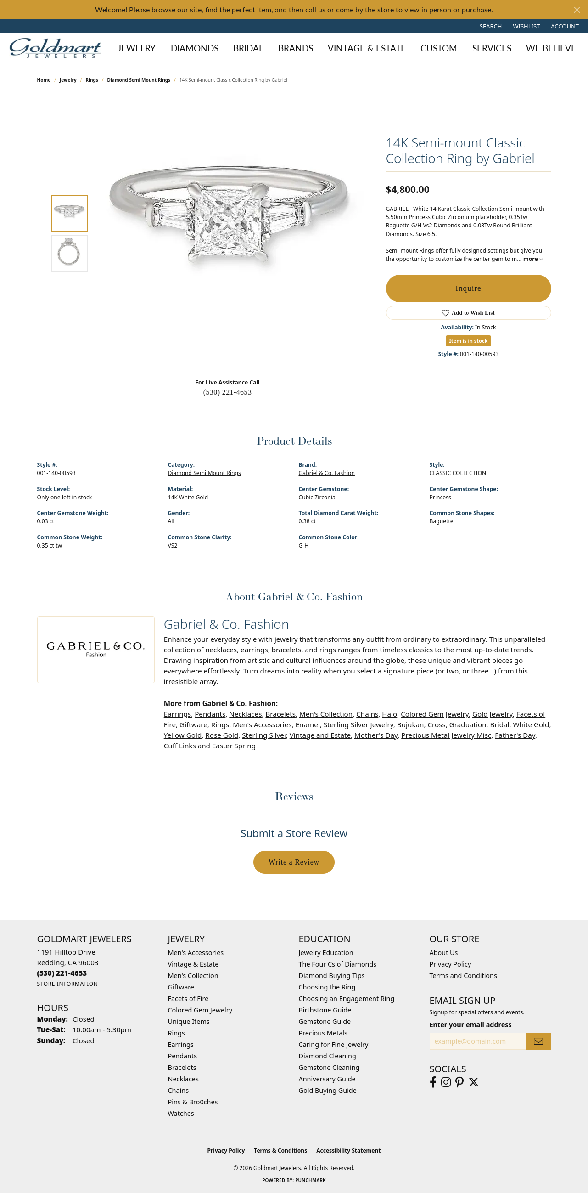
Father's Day (515, 735)
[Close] (576, 10)
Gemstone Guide (325, 1021)
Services (491, 48)
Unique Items (189, 1021)
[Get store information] (67, 984)
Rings (91, 80)
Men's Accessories (262, 724)
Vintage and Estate (320, 735)
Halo (389, 713)
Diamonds (194, 48)
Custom (438, 48)
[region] (230, 233)
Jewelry (137, 48)
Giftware (193, 724)
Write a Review (294, 862)
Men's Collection (326, 713)
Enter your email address (471, 1024)
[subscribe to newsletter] (538, 1041)
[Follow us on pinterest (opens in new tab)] (459, 1082)
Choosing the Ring (327, 987)
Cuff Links (180, 745)
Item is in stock (468, 340)
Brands (295, 48)
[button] (490, 26)
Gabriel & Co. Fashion (327, 473)
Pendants (210, 713)
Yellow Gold (183, 735)
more (533, 259)
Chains (367, 713)
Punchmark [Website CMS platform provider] (310, 1180)
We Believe (551, 48)
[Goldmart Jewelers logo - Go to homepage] (57, 48)
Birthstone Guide (325, 1010)
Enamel (308, 724)
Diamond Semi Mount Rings (139, 80)
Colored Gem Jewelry (435, 713)
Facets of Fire (188, 998)
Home (44, 80)
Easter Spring (234, 745)
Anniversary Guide (327, 1078)
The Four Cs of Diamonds (338, 964)
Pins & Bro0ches (193, 1101)
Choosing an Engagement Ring (347, 998)
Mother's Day (376, 735)
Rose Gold (221, 735)
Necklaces (245, 713)
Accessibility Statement (348, 1150)
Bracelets (280, 713)
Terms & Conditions (280, 1150)
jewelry (68, 80)
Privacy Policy (450, 964)
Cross (436, 724)
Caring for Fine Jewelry (334, 1044)
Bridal (248, 48)
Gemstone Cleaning (329, 1067)
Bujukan (410, 724)
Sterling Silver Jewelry (358, 724)
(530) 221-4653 (227, 392)
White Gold (531, 724)
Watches (181, 1113)
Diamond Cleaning (327, 1056)
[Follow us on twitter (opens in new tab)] (473, 1082)
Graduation (468, 724)
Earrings (177, 713)
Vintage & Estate (367, 48)
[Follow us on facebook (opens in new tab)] (433, 1082)
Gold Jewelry (492, 713)
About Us (444, 952)
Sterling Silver (264, 735)
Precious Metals (323, 1033)
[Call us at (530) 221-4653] (62, 973)
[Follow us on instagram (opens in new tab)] (446, 1082)
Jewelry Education (326, 952)
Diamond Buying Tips (332, 975)
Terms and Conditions (463, 975)
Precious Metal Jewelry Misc (446, 735)
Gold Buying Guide (328, 1090)
